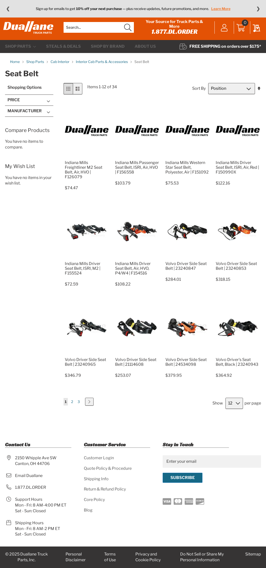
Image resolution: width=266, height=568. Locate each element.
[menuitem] (20, 54)
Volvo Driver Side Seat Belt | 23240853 (236, 273)
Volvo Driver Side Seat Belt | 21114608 (135, 369)
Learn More (220, 8)
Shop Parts (35, 69)
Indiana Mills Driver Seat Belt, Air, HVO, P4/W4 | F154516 (133, 275)
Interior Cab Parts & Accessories (102, 69)
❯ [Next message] (258, 8)
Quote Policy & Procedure (108, 468)
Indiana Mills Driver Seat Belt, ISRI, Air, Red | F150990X (237, 175)
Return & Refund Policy (105, 489)
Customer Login (99, 458)
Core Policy (94, 499)
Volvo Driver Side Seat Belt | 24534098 (186, 369)
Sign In (222, 32)
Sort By (199, 96)
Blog (88, 510)
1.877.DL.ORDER (174, 35)
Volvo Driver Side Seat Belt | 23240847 (186, 273)
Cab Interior (60, 69)
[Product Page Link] (87, 164)
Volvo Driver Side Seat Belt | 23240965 (85, 369)
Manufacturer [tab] (25, 118)
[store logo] (30, 31)
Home (15, 69)
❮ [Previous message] (8, 8)
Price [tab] (14, 107)
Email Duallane (29, 475)
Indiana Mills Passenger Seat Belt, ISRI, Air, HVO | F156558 (137, 175)
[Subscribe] (182, 478)
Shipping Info (96, 478)
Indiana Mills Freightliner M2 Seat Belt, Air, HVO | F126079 (83, 177)
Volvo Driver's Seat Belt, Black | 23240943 (237, 369)
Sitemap (253, 554)
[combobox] (100, 31)
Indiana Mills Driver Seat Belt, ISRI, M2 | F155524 (82, 275)
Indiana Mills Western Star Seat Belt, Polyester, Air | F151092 (187, 175)
